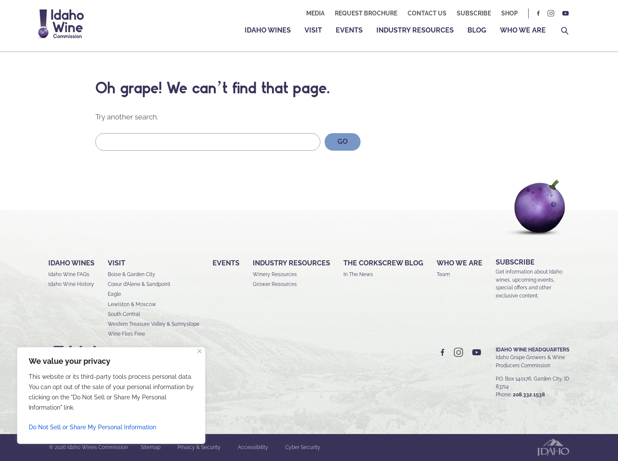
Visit (313, 30)
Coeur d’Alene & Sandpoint (139, 284)
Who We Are (523, 30)
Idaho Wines (268, 30)
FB (538, 13)
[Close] (199, 351)
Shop (509, 13)
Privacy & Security (199, 447)
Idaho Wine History (71, 284)
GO (342, 141)
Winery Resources (275, 274)
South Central (124, 314)
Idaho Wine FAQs (68, 274)
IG (551, 13)
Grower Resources (275, 284)
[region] (111, 395)
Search (564, 31)
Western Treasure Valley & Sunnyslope (153, 324)
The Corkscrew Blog (383, 263)
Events (349, 30)
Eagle (114, 294)
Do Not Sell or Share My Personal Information (92, 427)
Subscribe (474, 13)
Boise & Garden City (131, 274)
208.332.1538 (529, 395)
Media (315, 13)
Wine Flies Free (126, 334)
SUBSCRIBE (515, 262)
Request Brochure (366, 13)
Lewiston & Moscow (132, 304)
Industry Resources (415, 30)
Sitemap (150, 447)
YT (565, 13)
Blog (476, 30)
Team (443, 274)
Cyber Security (302, 447)
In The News (358, 274)
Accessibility (253, 447)
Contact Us (427, 13)
